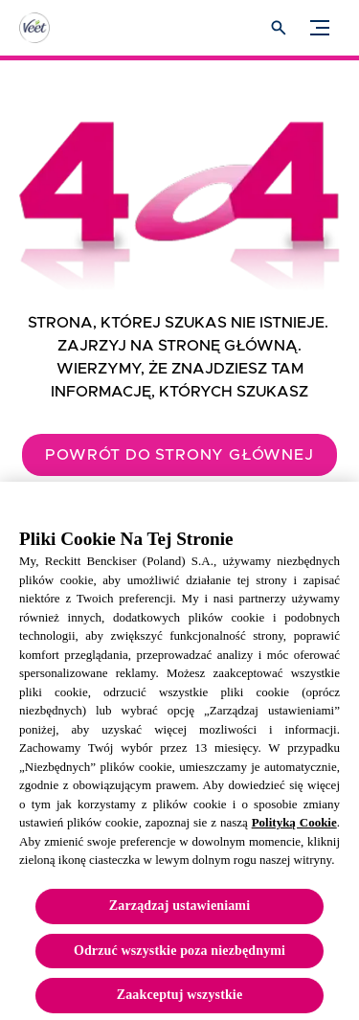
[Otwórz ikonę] (278, 28)
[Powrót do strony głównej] (179, 455)
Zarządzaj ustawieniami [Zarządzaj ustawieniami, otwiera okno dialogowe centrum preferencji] (179, 912)
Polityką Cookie (294, 829)
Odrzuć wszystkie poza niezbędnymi (179, 957)
